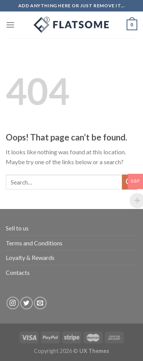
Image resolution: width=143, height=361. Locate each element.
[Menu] (10, 24)
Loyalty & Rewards (30, 257)
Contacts (18, 272)
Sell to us (17, 228)
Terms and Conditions (34, 243)
